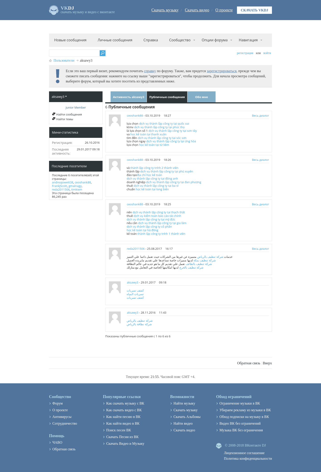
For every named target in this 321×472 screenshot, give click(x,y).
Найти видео (183, 423)
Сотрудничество (64, 423)
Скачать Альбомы (186, 417)
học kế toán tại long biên (152, 189)
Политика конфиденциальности (248, 458)
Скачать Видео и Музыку (125, 443)
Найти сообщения (67, 114)
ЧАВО (57, 442)
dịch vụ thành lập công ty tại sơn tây (172, 131)
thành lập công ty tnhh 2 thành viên (154, 168)
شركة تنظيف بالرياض (210, 257)
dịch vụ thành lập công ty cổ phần (149, 226)
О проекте (224, 10)
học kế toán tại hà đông (142, 230)
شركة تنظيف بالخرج (191, 267)
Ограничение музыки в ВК (239, 403)
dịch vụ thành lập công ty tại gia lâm (162, 223)
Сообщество (180, 40)
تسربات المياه (135, 294)
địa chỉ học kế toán (149, 175)
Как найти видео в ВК (122, 423)
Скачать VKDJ (254, 10)
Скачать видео (197, 10)
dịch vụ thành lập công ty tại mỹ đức (151, 219)
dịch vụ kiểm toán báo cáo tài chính (157, 216)
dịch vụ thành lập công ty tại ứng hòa (171, 141)
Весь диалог (260, 115)
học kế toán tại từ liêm (154, 145)
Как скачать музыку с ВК (125, 403)
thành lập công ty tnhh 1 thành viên (161, 234)
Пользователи (64, 60)
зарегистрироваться (221, 71)
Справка (151, 40)
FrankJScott (59, 186)
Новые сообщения (70, 40)
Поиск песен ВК (118, 430)
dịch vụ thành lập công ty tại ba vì (156, 186)
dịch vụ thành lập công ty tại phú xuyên (166, 171)
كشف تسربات (135, 290)
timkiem (76, 189)
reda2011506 (61, 189)
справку (150, 71)
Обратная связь (248, 363)
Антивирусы (61, 417)
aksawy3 (132, 282)
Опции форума (215, 40)
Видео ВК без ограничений (240, 423)
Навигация (248, 40)
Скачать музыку (165, 10)
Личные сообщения (115, 40)
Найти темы (62, 119)
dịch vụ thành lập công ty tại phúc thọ (159, 127)
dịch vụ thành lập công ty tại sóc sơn (162, 138)
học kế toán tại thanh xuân (148, 134)
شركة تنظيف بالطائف (199, 264)
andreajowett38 (62, 182)
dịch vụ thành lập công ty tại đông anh (152, 178)
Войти (267, 53)
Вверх (267, 363)
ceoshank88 (83, 182)
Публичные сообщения (167, 97)
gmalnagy (75, 186)
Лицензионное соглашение (244, 453)
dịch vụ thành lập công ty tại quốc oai (164, 124)
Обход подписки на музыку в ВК (244, 417)
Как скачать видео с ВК (124, 410)
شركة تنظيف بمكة (204, 260)
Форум (57, 403)
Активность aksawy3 (128, 97)
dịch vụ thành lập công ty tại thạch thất (159, 212)
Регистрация (245, 53)
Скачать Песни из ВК (122, 437)
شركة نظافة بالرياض (139, 324)
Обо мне (201, 97)
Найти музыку (184, 403)
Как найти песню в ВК (123, 417)
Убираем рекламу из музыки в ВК (245, 410)
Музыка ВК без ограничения (241, 430)
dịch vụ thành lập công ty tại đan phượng (173, 182)
